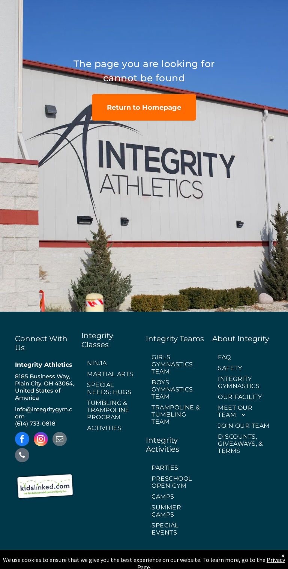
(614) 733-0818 (35, 423)
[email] (59, 440)
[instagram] (41, 440)
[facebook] (22, 440)
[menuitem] (111, 363)
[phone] (22, 456)
